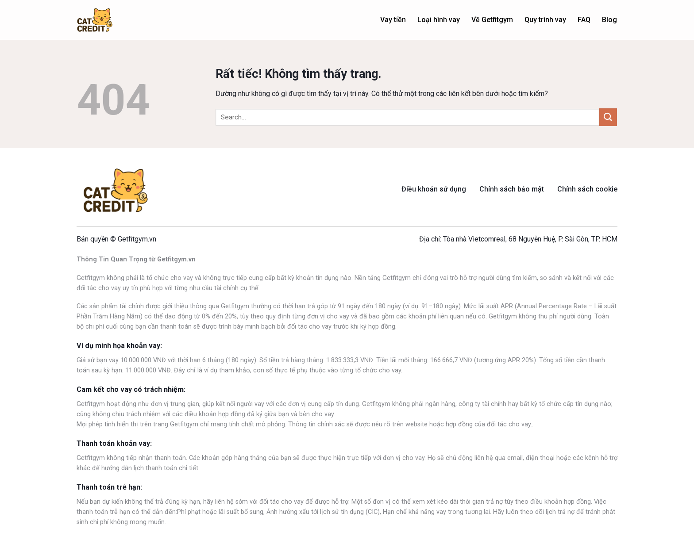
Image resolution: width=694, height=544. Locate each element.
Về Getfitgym (492, 19)
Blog (609, 19)
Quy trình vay (545, 19)
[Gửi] (608, 117)
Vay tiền (393, 19)
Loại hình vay (438, 19)
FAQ (584, 19)
